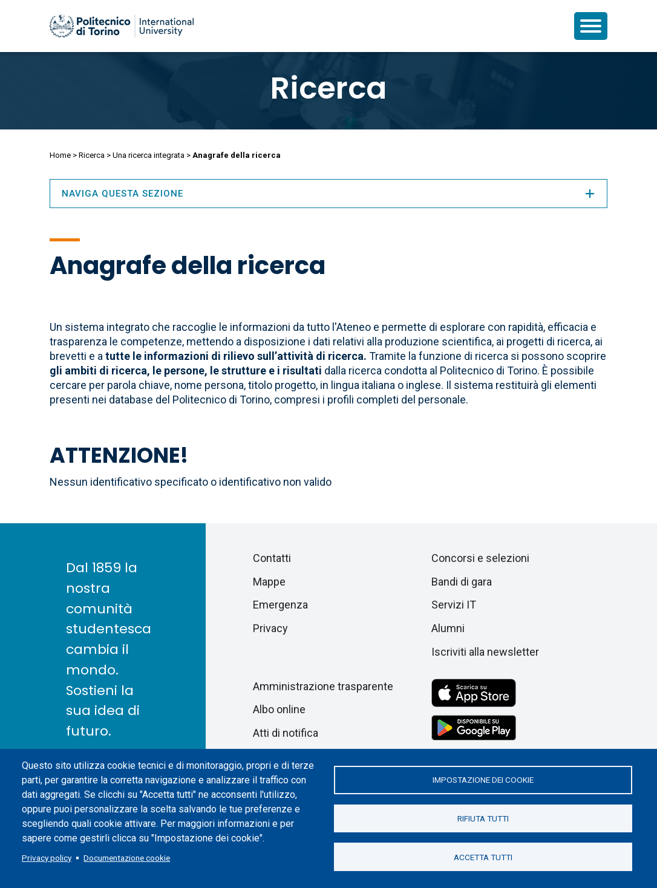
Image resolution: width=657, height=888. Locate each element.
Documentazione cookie (126, 858)
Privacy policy (46, 858)
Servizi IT (453, 604)
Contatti (272, 558)
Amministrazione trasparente (323, 686)
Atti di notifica (285, 732)
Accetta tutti (483, 858)
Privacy (270, 628)
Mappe (269, 581)
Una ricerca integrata (149, 155)
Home (60, 155)
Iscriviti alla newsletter (485, 651)
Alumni (448, 628)
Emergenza (280, 604)
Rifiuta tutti (483, 818)
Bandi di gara (461, 581)
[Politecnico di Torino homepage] (122, 26)
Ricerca (328, 88)
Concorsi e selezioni (480, 558)
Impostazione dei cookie (483, 779)
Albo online (279, 709)
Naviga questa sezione (328, 193)
